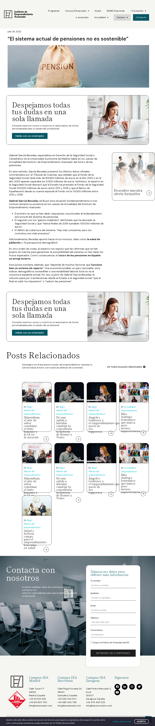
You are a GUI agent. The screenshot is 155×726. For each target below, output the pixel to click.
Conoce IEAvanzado (77, 10)
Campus (122, 17)
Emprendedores (129, 410)
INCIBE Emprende (116, 10)
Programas (54, 10)
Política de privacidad (122, 721)
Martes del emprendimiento (32, 412)
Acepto (141, 721)
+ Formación (138, 10)
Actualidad (101, 17)
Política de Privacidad (112, 642)
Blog (29, 407)
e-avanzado (82, 17)
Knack (98, 10)
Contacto (141, 17)
